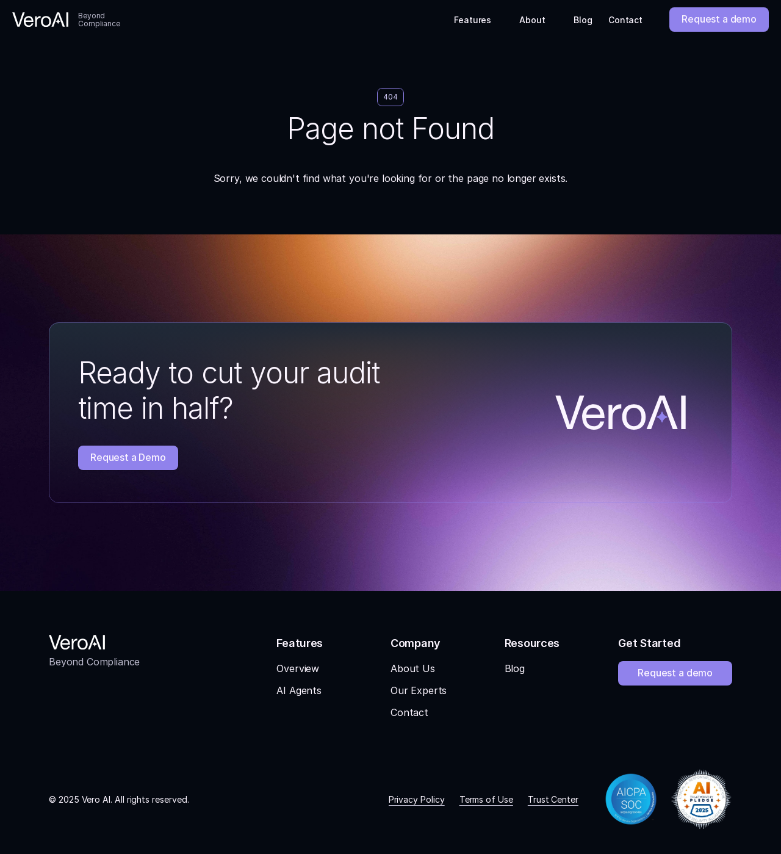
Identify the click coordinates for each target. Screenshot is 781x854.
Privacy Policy (417, 799)
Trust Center (553, 799)
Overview (297, 668)
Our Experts (418, 690)
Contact (409, 712)
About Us (412, 668)
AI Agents (299, 690)
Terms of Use (486, 799)
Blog (515, 668)
